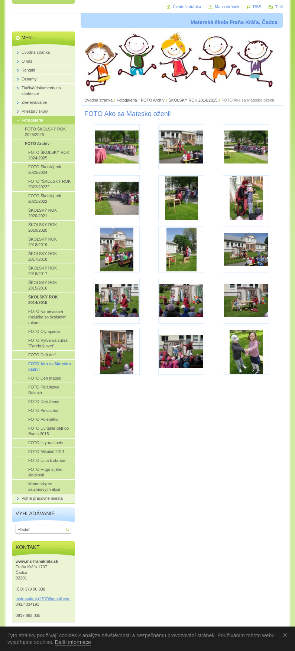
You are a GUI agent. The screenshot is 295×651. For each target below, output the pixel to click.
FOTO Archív (153, 100)
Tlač (279, 6)
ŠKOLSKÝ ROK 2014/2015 (192, 100)
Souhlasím (286, 635)
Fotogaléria (127, 100)
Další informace (73, 642)
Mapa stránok (227, 6)
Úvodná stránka (98, 100)
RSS (257, 6)
